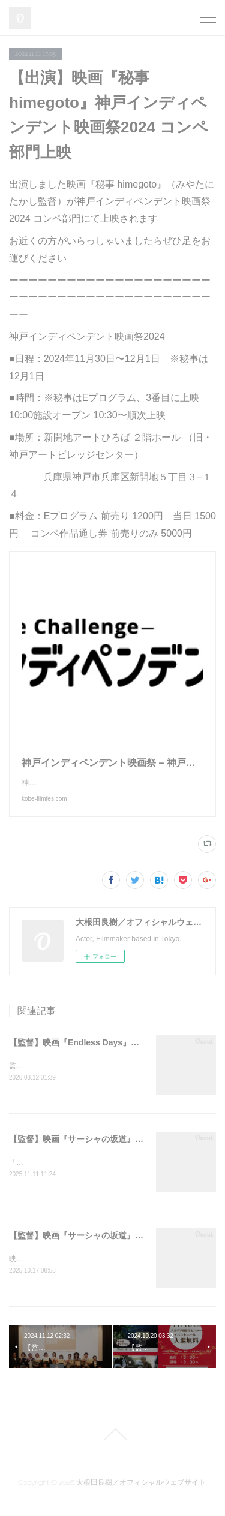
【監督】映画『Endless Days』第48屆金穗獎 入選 (105, 1054)
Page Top (112, 1449)
